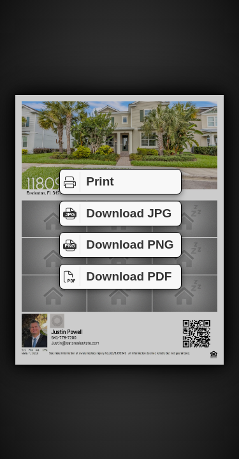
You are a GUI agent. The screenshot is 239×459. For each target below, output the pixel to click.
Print (87, 181)
